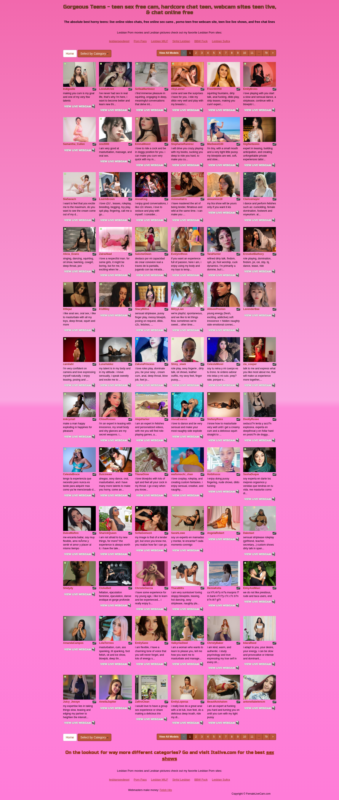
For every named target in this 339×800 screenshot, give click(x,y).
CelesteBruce (71, 474)
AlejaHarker (142, 419)
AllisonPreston (216, 309)
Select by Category (94, 53)
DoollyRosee (251, 419)
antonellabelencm (254, 701)
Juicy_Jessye (71, 701)
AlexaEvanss (179, 419)
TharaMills (177, 588)
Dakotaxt (248, 533)
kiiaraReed (249, 642)
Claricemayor (251, 199)
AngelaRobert (215, 533)
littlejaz (67, 309)
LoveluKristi (106, 88)
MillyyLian (177, 309)
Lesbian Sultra (221, 41)
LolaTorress (106, 642)
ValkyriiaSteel (179, 642)
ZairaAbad (105, 254)
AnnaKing (141, 199)
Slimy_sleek (178, 364)
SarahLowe (178, 533)
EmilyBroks (250, 88)
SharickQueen (108, 533)
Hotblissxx (213, 474)
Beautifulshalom (217, 701)
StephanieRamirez (182, 144)
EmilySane (141, 642)
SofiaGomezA (143, 533)
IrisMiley (104, 309)
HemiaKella (214, 588)
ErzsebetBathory (253, 254)
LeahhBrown (107, 199)
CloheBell (105, 588)
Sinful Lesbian (181, 41)
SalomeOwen (143, 254)
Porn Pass (140, 41)
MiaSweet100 (215, 144)
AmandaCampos (73, 642)
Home (70, 53)
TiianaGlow (142, 474)
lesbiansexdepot (119, 41)
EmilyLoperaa (179, 701)
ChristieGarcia (144, 588)
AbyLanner (178, 88)
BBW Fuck (201, 41)
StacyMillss (142, 309)
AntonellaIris (179, 199)
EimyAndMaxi (251, 588)
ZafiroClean (142, 701)
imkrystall (69, 419)
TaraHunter (214, 254)
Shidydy (68, 588)
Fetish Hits (166, 790)
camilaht (68, 364)
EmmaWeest (142, 144)
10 (244, 52)
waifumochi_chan (182, 474)
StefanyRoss (215, 419)
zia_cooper (250, 364)
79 (266, 52)
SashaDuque (251, 474)
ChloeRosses (107, 419)
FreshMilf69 (214, 88)
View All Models (169, 52)
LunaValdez (106, 364)
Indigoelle (69, 88)
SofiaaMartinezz (145, 88)
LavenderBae (251, 309)
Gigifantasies (251, 144)
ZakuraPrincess (144, 364)
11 (252, 52)
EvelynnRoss (179, 254)
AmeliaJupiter (107, 701)
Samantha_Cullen (74, 144)
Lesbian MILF (159, 41)
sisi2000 (104, 144)
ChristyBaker (215, 642)
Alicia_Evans (71, 254)
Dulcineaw (105, 474)
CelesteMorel (215, 364)
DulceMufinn (71, 533)
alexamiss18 (214, 199)
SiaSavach (69, 199)
